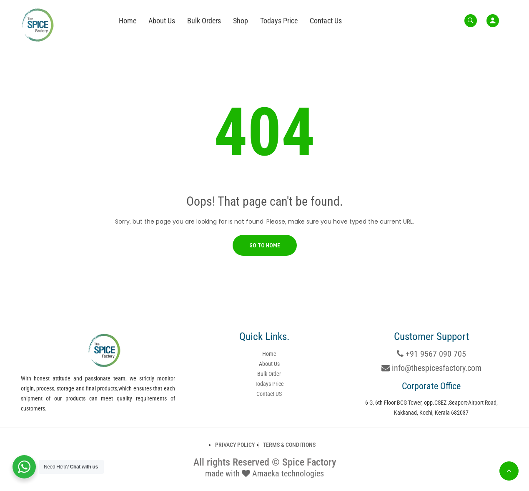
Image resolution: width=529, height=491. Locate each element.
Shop (240, 20)
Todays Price (279, 20)
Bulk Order (269, 373)
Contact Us (326, 20)
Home (127, 20)
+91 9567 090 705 (431, 354)
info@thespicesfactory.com (431, 368)
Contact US (269, 393)
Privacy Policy (235, 444)
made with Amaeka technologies (264, 473)
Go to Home (264, 245)
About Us (161, 20)
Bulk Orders (204, 20)
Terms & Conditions (289, 444)
